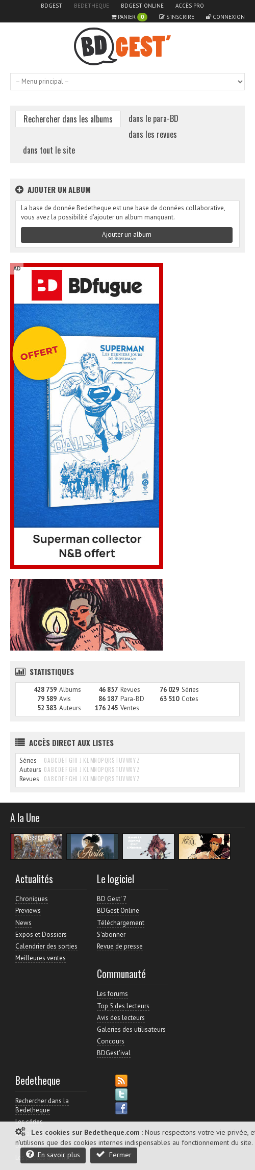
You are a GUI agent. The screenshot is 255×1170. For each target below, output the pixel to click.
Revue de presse (120, 946)
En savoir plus (53, 1154)
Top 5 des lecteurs (123, 1006)
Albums (70, 689)
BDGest (51, 5)
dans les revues (153, 134)
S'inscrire (176, 16)
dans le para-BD (153, 118)
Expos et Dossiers (41, 934)
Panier (129, 17)
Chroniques (31, 898)
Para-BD (132, 698)
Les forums (112, 993)
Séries (190, 689)
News (23, 922)
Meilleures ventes (40, 958)
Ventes (129, 708)
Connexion (225, 16)
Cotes (190, 698)
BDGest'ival (114, 1053)
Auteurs (70, 708)
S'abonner (111, 934)
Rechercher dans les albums (68, 119)
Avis (65, 698)
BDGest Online (142, 5)
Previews (28, 910)
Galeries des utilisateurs (131, 1029)
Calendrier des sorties (46, 946)
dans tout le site (49, 150)
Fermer (114, 1154)
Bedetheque (91, 5)
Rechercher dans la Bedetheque (42, 1105)
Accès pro (189, 5)
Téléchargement (120, 922)
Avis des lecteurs (121, 1017)
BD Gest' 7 (111, 898)
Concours (110, 1041)
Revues (130, 689)
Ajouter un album (126, 234)
